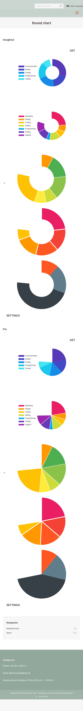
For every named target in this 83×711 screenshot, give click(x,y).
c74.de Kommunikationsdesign (60, 693)
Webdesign (42, 693)
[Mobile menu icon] (77, 13)
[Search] (49, 6)
